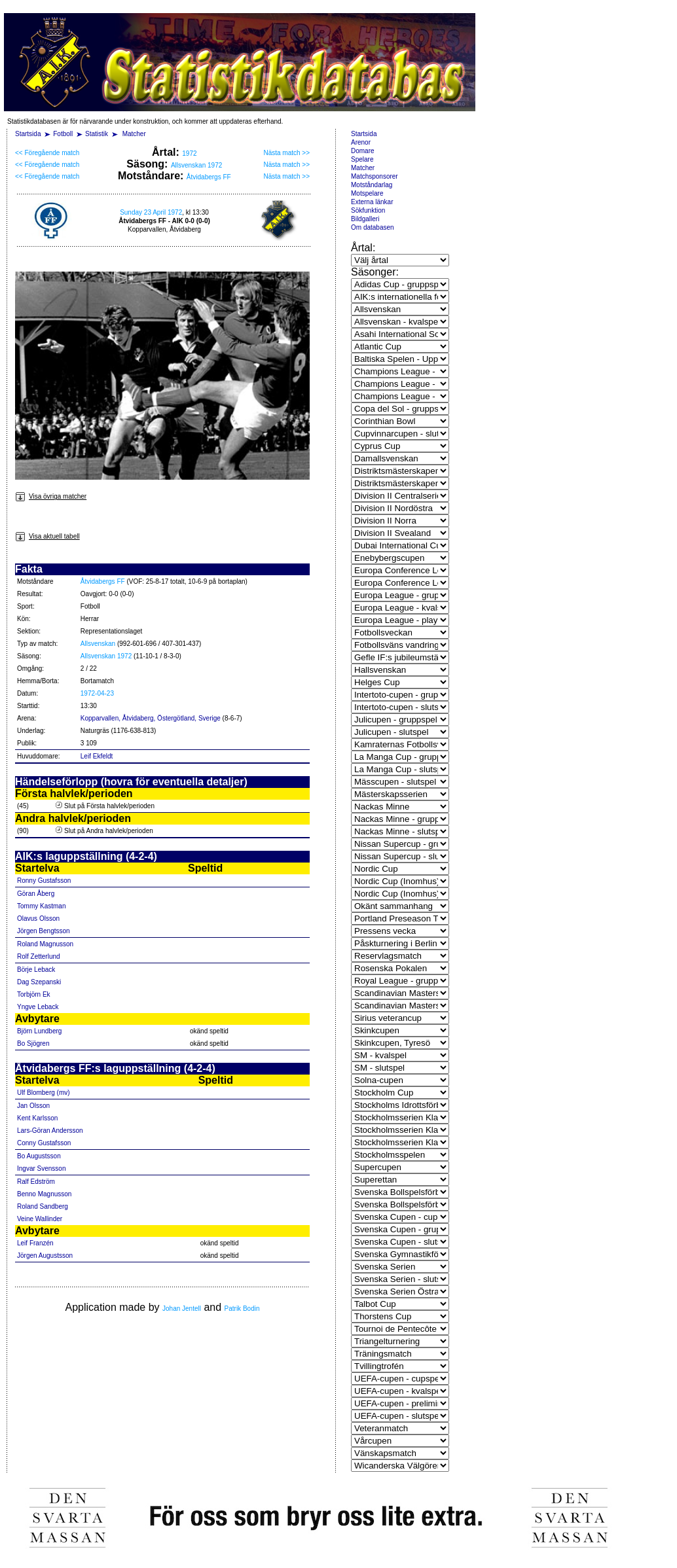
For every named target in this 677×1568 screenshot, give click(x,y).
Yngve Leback (37, 1006)
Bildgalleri (365, 219)
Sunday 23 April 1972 (151, 212)
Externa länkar (372, 201)
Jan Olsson (33, 1105)
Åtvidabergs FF (209, 177)
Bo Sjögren (33, 1043)
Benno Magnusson (44, 1194)
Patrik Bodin (242, 1308)
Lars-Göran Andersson (50, 1130)
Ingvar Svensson (41, 1168)
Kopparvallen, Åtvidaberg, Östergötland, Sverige (151, 718)
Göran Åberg (35, 893)
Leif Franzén (35, 1243)
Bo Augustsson (39, 1156)
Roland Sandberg (42, 1206)
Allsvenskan (98, 643)
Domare (363, 150)
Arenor (361, 142)
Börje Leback (36, 969)
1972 (189, 153)
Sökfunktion (368, 210)
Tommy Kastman (41, 906)
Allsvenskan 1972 (196, 165)
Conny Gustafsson (44, 1143)
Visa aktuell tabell (47, 536)
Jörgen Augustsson (45, 1255)
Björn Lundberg (39, 1031)
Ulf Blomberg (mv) (43, 1092)
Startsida (28, 133)
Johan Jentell (181, 1308)
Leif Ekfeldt (97, 756)
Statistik (96, 133)
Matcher (134, 133)
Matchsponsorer (374, 176)
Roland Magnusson (45, 944)
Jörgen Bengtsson (43, 931)
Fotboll (63, 133)
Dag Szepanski (39, 982)
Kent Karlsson (37, 1118)
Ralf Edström (36, 1181)
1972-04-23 (97, 693)
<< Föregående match (47, 152)
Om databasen (372, 227)
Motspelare (367, 193)
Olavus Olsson (38, 918)
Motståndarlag (371, 184)
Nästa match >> (286, 152)
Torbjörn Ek (33, 994)
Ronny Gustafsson (44, 880)
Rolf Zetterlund (38, 956)
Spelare (362, 159)
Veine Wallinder (39, 1218)
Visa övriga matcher (50, 496)
